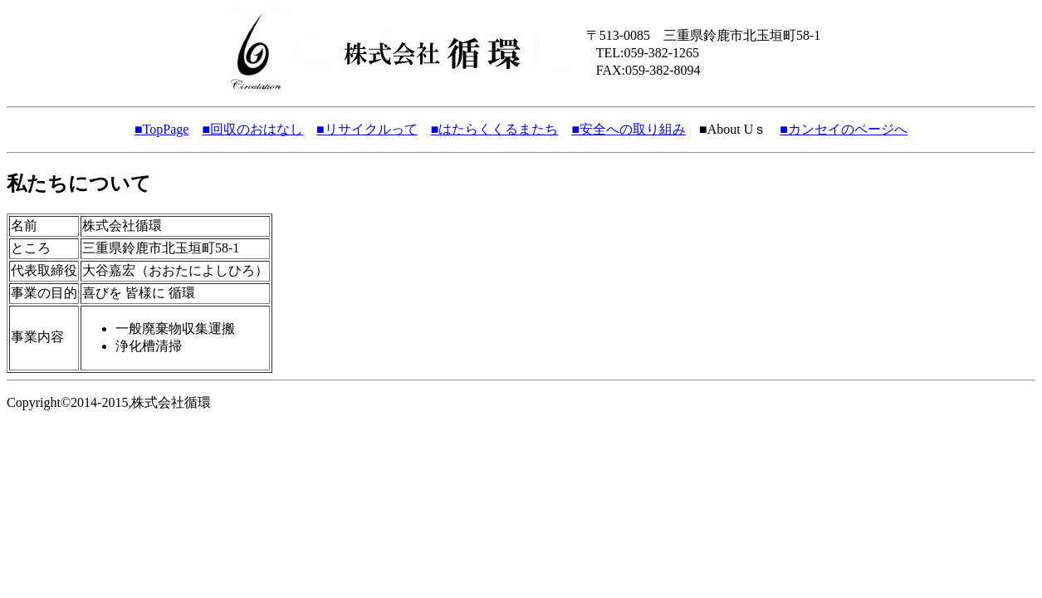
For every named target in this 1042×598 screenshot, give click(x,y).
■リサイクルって (367, 129)
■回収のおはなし (252, 129)
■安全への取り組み (628, 129)
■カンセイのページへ (843, 129)
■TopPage (161, 129)
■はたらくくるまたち (495, 129)
